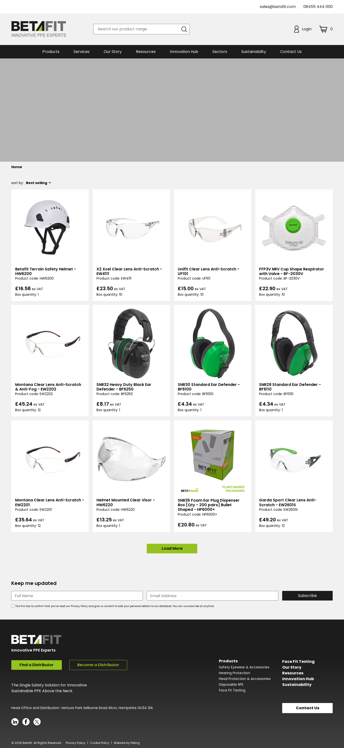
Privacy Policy (75, 742)
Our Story (291, 667)
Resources (146, 51)
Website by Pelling (127, 742)
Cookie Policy (99, 742)
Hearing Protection (234, 672)
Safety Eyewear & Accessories (244, 667)
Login (303, 29)
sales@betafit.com (278, 6)
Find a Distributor (36, 665)
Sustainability (297, 684)
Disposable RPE (231, 684)
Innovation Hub (184, 51)
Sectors (219, 51)
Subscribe (307, 595)
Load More (172, 548)
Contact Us (291, 51)
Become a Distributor (98, 665)
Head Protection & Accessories (245, 678)
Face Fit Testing (232, 690)
